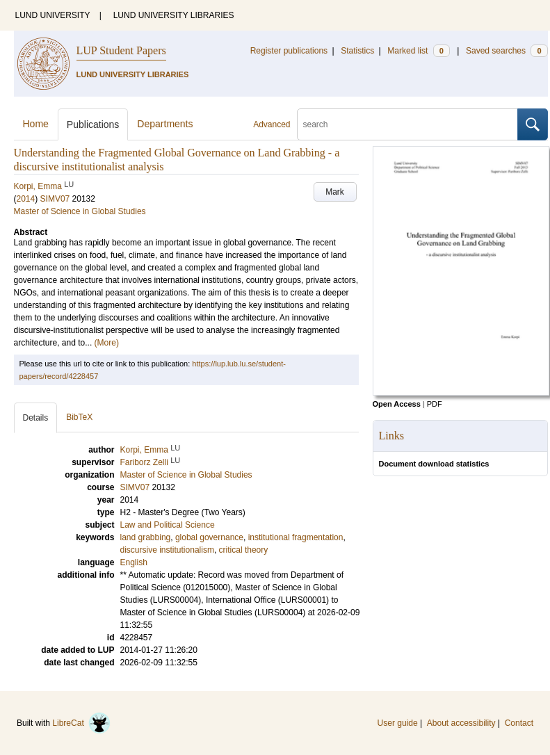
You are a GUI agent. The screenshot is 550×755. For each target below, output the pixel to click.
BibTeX (79, 417)
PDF (434, 404)
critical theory (243, 550)
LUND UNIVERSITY (52, 15)
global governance (209, 537)
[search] (407, 124)
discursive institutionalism (167, 550)
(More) (107, 343)
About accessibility (461, 723)
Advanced (271, 124)
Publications (93, 124)
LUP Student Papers (121, 50)
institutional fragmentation (295, 537)
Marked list (418, 51)
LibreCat (81, 723)
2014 (26, 199)
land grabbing (145, 537)
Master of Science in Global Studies (80, 211)
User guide (398, 723)
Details (36, 418)
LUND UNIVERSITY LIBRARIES (173, 15)
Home (36, 123)
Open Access (397, 404)
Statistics (357, 51)
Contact (519, 723)
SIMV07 (55, 199)
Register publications (288, 51)
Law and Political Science (167, 525)
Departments (165, 123)
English (133, 562)
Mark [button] (334, 192)
